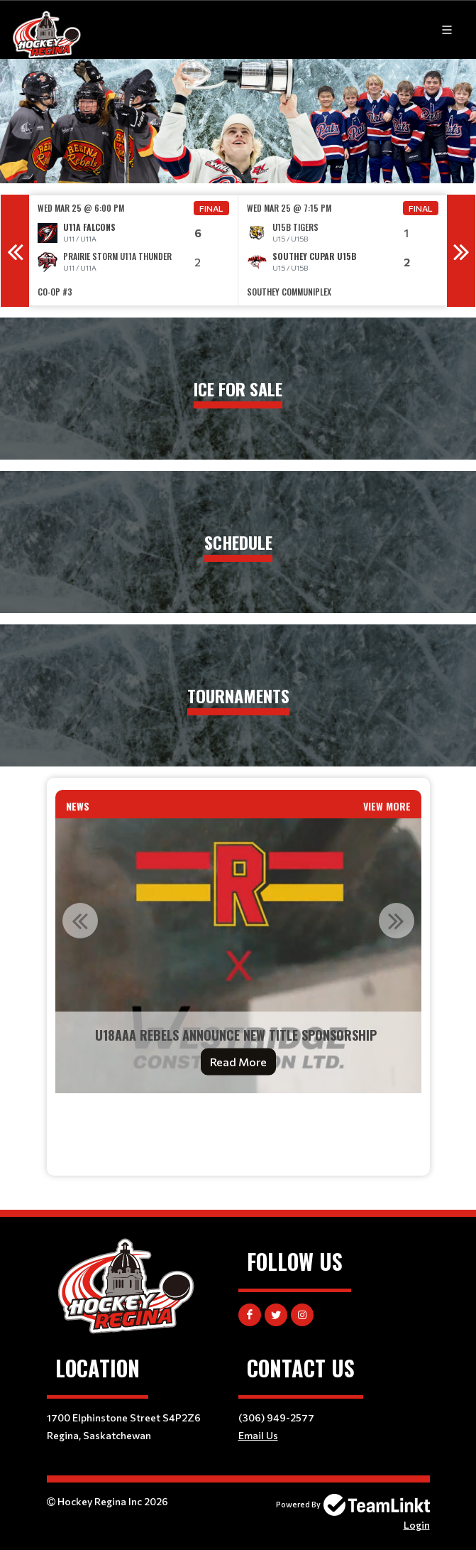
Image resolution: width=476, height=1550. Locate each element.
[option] (133, 250)
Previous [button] (15, 251)
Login (417, 1525)
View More (387, 805)
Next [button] (461, 251)
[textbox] (238, 1124)
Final (211, 208)
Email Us (258, 1435)
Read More (238, 1061)
